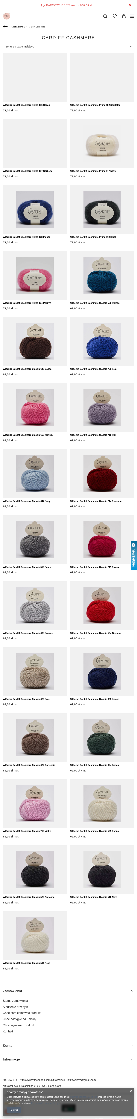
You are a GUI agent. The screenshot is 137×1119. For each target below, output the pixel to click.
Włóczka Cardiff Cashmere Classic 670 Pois (26, 699)
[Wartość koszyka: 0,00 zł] (124, 16)
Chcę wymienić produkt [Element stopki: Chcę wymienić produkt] (18, 1025)
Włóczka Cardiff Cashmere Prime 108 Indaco (26, 237)
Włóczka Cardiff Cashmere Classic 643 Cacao (27, 369)
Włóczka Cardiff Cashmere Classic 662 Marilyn (28, 435)
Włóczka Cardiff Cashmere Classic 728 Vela (93, 369)
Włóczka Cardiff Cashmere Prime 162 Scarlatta (95, 105)
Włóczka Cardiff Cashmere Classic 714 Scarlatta (95, 501)
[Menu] (133, 16)
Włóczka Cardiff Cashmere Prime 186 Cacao (26, 105)
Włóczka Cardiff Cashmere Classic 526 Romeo (95, 303)
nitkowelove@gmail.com (82, 1079)
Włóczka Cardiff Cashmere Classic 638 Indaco (94, 699)
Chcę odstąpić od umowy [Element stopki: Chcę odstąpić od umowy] (19, 1019)
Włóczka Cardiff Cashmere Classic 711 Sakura (94, 567)
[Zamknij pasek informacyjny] (130, 5)
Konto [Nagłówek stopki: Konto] (8, 1046)
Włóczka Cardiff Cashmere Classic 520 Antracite (28, 897)
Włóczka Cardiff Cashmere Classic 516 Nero (93, 897)
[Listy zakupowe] (114, 16)
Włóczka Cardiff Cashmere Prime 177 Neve (93, 171)
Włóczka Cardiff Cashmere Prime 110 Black (93, 237)
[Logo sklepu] (6, 16)
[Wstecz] (5, 27)
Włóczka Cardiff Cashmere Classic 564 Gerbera (95, 633)
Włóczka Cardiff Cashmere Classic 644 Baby (26, 501)
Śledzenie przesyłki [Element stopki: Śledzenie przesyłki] (15, 1007)
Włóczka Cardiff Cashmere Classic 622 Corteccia (29, 765)
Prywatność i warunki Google (45, 1103)
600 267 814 (10, 1079)
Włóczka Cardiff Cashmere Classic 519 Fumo (27, 567)
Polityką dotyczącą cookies (83, 1097)
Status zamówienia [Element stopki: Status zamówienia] (15, 1000)
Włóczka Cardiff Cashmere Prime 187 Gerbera (27, 171)
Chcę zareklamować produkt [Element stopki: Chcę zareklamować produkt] (22, 1013)
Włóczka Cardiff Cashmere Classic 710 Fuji (93, 435)
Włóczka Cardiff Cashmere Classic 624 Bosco (94, 765)
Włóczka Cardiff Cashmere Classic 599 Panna (94, 831)
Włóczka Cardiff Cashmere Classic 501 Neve (26, 963)
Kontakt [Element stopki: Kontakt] (8, 1031)
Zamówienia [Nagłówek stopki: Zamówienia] (12, 991)
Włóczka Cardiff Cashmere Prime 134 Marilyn (27, 303)
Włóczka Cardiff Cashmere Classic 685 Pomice (28, 633)
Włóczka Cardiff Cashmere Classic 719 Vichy (27, 831)
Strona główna (18, 27)
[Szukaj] (105, 16)
